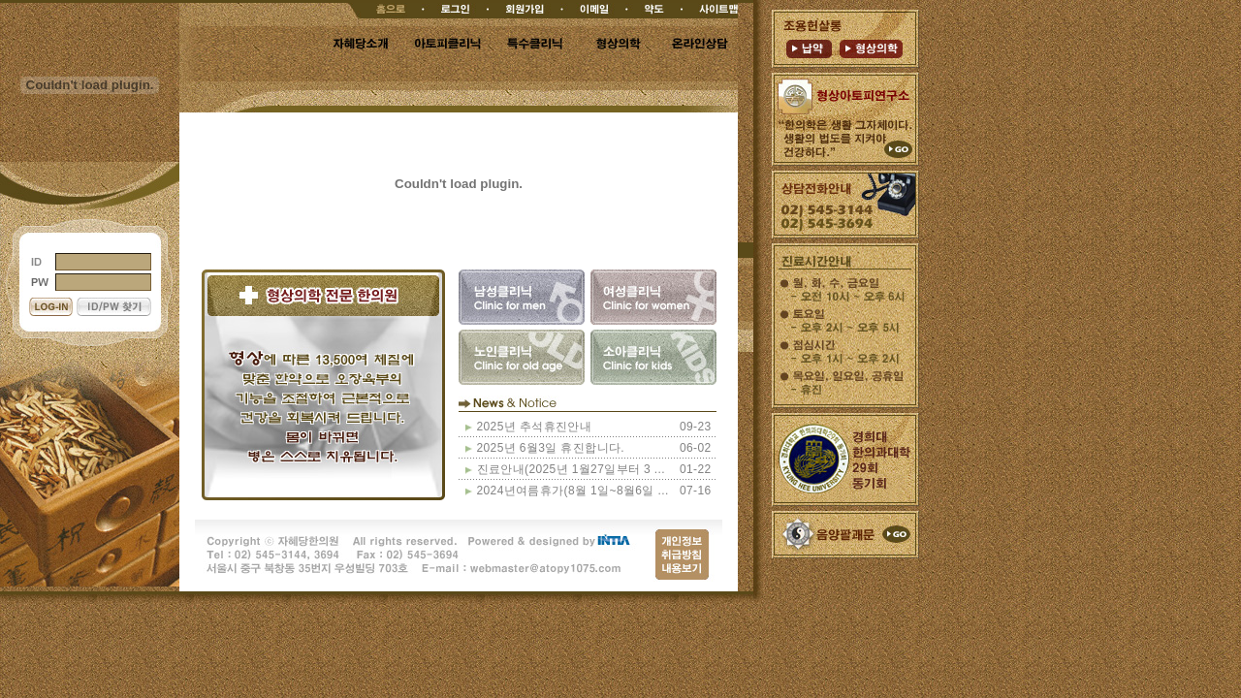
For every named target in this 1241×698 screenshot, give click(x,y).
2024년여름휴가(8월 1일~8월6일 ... (573, 490)
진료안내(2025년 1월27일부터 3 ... (571, 469)
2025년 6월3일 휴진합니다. (550, 448)
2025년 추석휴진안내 (534, 426)
